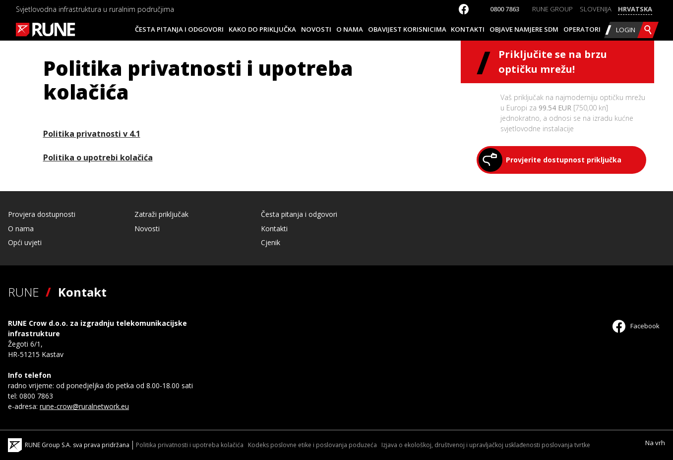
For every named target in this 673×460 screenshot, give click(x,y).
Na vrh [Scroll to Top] (655, 442)
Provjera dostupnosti (41, 214)
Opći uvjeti (25, 242)
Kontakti (468, 29)
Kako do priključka (262, 29)
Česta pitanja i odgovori (179, 29)
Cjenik (270, 242)
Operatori (582, 29)
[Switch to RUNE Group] (552, 9)
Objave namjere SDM (523, 29)
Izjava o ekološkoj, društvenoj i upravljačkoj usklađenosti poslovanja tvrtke (485, 445)
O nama (349, 29)
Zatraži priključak (161, 214)
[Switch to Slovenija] (596, 9)
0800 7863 (504, 8)
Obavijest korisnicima (407, 29)
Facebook (636, 325)
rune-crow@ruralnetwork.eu (84, 406)
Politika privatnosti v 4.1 (91, 133)
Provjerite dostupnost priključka (563, 159)
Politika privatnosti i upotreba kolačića (190, 445)
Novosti (316, 29)
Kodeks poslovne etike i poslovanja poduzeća (312, 445)
